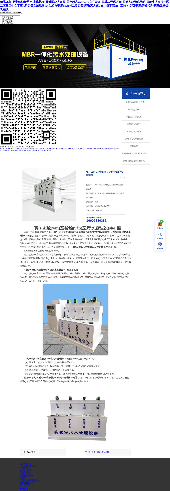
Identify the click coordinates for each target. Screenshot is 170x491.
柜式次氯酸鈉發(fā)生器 (100, 452)
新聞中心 (23, 488)
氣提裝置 (134, 146)
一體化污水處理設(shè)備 (134, 102)
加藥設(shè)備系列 (134, 124)
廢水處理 (24, 262)
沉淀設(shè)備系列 (134, 117)
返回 (121, 177)
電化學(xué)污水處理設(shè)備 (134, 153)
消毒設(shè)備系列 (134, 131)
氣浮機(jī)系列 (134, 109)
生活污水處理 (24, 486)
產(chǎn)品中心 (135, 93)
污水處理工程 (25, 484)
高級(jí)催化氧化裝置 (134, 139)
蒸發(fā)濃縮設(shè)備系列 (134, 161)
